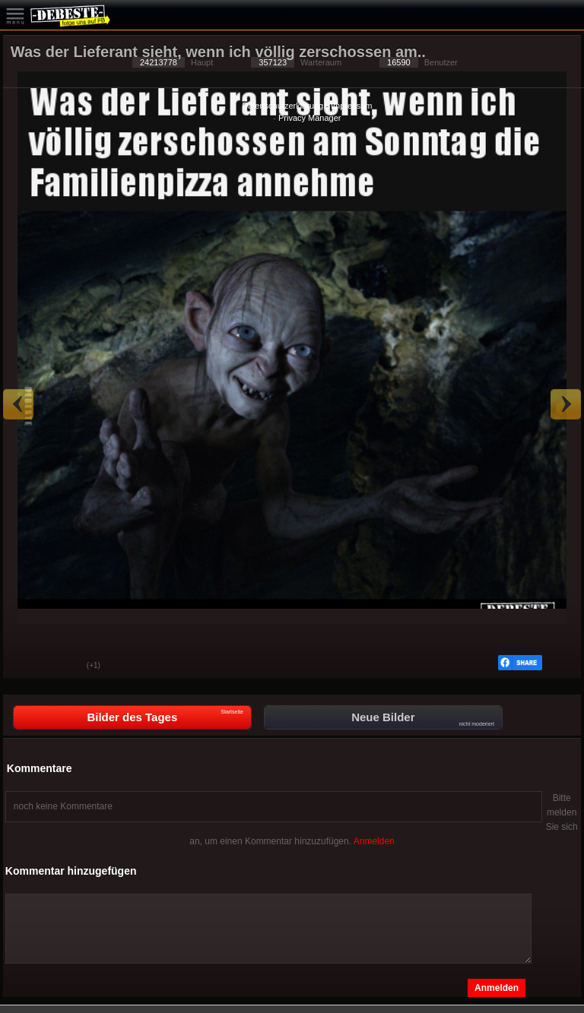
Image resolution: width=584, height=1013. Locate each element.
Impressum (351, 105)
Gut (26, 666)
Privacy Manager (309, 117)
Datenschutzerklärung (282, 105)
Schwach (64, 666)
